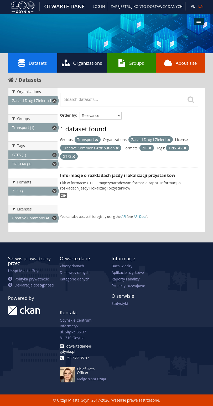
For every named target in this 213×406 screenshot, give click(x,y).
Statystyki (120, 303)
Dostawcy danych (75, 272)
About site (180, 63)
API (123, 216)
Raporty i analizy (126, 279)
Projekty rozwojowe (128, 285)
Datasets (32, 63)
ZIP (63, 195)
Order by (68, 115)
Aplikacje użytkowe (128, 272)
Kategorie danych (75, 279)
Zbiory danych (72, 265)
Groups (131, 63)
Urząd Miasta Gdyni (24, 270)
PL (193, 6)
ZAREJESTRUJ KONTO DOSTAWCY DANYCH (147, 6)
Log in (99, 6)
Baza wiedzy (122, 265)
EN (200, 6)
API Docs (140, 216)
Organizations (82, 63)
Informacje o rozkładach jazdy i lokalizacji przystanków (117, 175)
